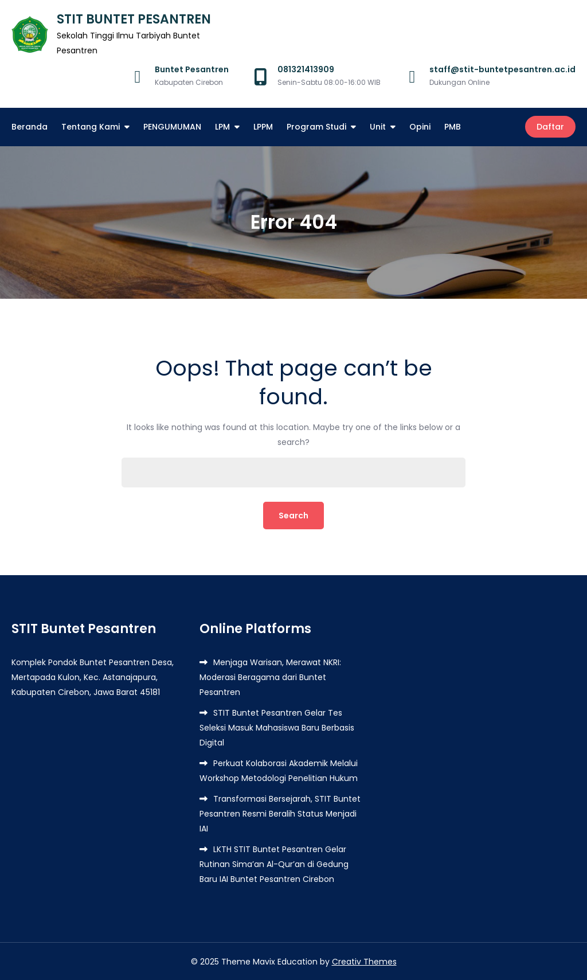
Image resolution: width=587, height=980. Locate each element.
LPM (222, 126)
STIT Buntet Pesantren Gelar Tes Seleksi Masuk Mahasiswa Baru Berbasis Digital (276, 727)
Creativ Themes (364, 961)
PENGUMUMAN (172, 126)
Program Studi (316, 126)
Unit (378, 126)
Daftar (550, 126)
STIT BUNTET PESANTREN (134, 19)
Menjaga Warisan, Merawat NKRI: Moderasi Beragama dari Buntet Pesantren (270, 676)
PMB (452, 126)
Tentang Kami (90, 126)
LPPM (263, 126)
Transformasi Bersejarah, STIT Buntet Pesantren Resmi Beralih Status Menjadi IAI (280, 813)
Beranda (29, 126)
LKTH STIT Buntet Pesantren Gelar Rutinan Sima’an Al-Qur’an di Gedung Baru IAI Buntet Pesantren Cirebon (274, 863)
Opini (420, 126)
